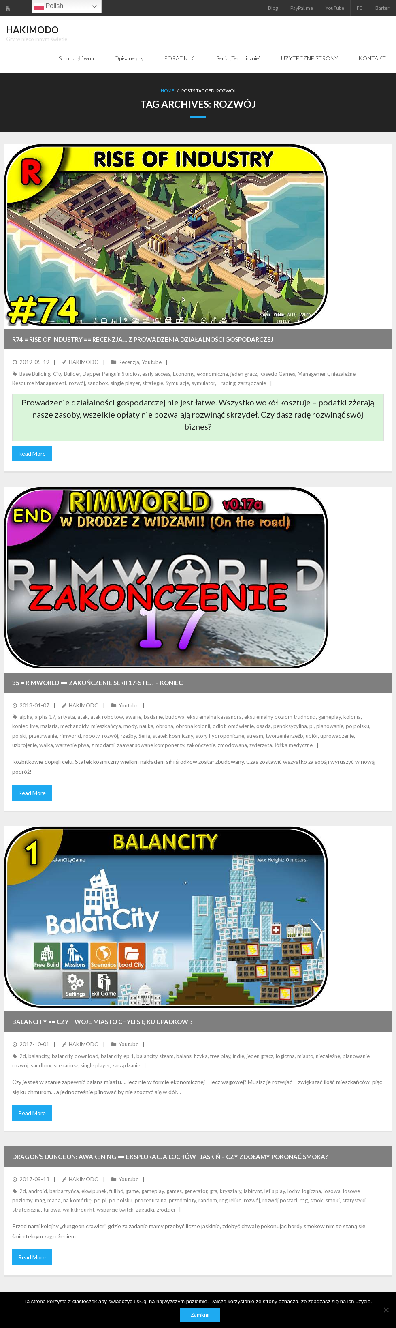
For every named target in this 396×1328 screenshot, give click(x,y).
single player (125, 383)
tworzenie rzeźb (284, 736)
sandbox (97, 383)
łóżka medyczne (294, 745)
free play (220, 1056)
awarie (133, 717)
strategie (152, 383)
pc (97, 1200)
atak (82, 717)
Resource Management (39, 383)
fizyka (201, 1056)
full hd (116, 1191)
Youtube (152, 362)
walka (46, 745)
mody (130, 726)
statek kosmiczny (173, 736)
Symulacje (177, 383)
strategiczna (26, 1210)
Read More (32, 453)
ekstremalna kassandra (214, 717)
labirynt (253, 1191)
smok (316, 1200)
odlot (219, 726)
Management (313, 374)
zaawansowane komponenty (150, 745)
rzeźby (128, 736)
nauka (146, 726)
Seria (144, 736)
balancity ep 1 (117, 1056)
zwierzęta (260, 745)
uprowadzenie (337, 736)
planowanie (329, 726)
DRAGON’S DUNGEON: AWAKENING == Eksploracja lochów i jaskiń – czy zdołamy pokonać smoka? (170, 1157)
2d (22, 1056)
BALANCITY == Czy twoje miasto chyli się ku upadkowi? (102, 1022)
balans (184, 1056)
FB (360, 8)
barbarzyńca (64, 1191)
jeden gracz (243, 374)
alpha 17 (45, 717)
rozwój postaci (279, 1200)
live (34, 726)
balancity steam (155, 1056)
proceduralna (150, 1200)
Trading (226, 383)
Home (167, 91)
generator (195, 1191)
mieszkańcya (106, 726)
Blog (273, 8)
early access (156, 374)
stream (255, 736)
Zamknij (200, 1315)
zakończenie (201, 745)
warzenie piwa (72, 745)
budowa (175, 717)
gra (213, 1191)
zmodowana (232, 745)
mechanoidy (74, 726)
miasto (305, 1056)
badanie (153, 717)
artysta (66, 717)
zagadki (145, 1210)
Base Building (35, 374)
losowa (332, 1191)
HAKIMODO (84, 362)
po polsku (357, 726)
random (207, 1200)
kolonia (352, 717)
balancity (38, 1056)
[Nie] (386, 1310)
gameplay (329, 717)
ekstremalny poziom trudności (280, 717)
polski (19, 736)
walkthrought (78, 1210)
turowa (51, 1210)
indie (238, 1056)
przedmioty (182, 1200)
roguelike (230, 1200)
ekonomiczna (212, 374)
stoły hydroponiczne (220, 736)
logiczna (285, 1056)
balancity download (75, 1056)
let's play (274, 1191)
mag (40, 1200)
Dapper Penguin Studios (111, 374)
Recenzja (129, 362)
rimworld (70, 736)
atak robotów (106, 717)
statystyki (354, 1200)
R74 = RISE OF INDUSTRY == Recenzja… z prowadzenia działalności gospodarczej (142, 339)
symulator (203, 383)
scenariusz (66, 1065)
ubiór (312, 736)
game (132, 1191)
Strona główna (76, 58)
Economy (183, 374)
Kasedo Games (277, 374)
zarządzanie (252, 383)
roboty (91, 736)
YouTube (335, 8)
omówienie (241, 726)
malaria (49, 726)
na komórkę (77, 1200)
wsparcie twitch (115, 1210)
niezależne (343, 374)
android (37, 1191)
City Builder (66, 374)
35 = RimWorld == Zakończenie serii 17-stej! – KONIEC (97, 682)
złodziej (166, 1210)
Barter (382, 8)
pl (311, 726)
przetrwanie (43, 736)
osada (263, 726)
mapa (54, 1200)
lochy (293, 1191)
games (174, 1191)
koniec (20, 726)
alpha (25, 717)
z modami (103, 745)
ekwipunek (94, 1191)
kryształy (230, 1191)
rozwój (77, 383)
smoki (333, 1200)
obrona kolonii (193, 726)
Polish (48, 6)
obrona (164, 726)
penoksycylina (290, 726)
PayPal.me (301, 8)
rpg (304, 1200)
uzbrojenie (24, 745)
